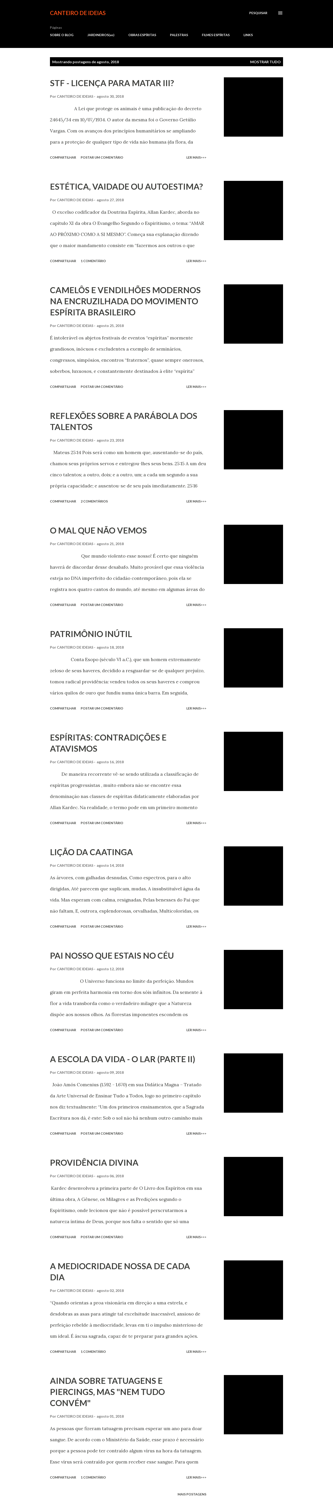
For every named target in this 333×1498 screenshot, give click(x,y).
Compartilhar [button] (63, 157)
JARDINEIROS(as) (100, 35)
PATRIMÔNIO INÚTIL (91, 634)
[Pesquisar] (258, 13)
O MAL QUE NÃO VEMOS (98, 530)
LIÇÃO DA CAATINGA (91, 852)
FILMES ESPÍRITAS (216, 35)
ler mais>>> (196, 157)
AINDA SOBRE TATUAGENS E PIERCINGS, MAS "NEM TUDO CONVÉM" (107, 1392)
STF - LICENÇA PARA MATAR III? (112, 83)
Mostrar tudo (265, 62)
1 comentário (93, 261)
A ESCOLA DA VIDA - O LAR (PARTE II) (122, 1059)
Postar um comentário (102, 157)
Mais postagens (192, 1494)
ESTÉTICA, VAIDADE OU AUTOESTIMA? (126, 186)
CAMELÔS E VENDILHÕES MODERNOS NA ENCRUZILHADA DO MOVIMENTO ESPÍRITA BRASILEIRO (125, 301)
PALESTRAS (179, 35)
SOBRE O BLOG (62, 35)
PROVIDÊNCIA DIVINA (94, 1162)
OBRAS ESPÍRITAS (142, 35)
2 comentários (94, 501)
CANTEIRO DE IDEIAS (78, 12)
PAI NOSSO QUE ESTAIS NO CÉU (112, 955)
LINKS (248, 35)
